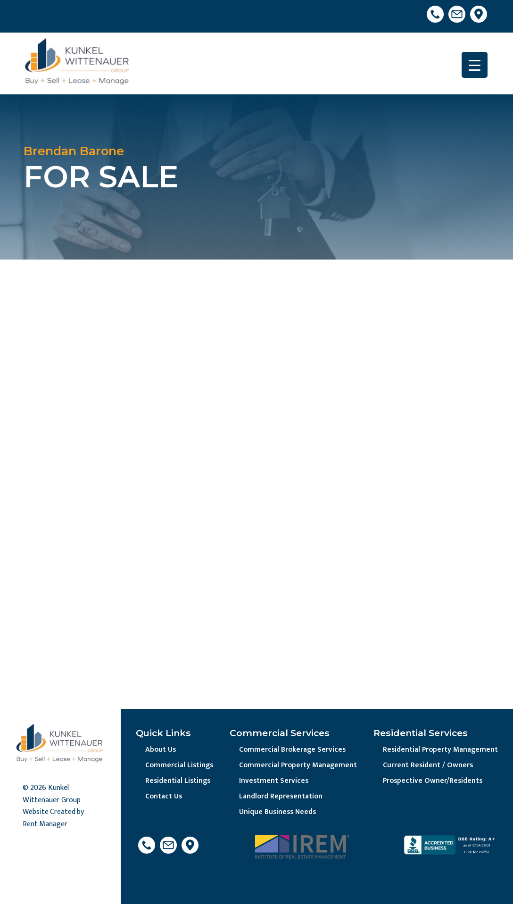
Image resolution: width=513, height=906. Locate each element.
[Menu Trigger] (475, 65)
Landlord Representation (280, 797)
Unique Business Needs (276, 813)
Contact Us (164, 797)
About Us (161, 750)
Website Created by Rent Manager (54, 818)
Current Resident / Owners (425, 765)
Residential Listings (178, 781)
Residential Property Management (439, 750)
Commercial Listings (180, 765)
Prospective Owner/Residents (431, 781)
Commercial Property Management (297, 765)
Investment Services (272, 781)
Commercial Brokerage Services (291, 750)
